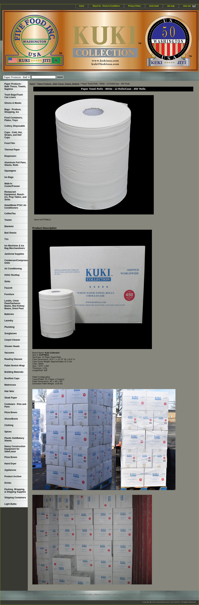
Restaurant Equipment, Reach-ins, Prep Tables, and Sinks (15, 196)
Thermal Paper (12, 149)
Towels (8, 220)
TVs (6, 239)
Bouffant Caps (11, 378)
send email (154, 6)
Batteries (9, 314)
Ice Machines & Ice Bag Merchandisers (14, 247)
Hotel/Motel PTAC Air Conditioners (15, 206)
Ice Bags (8, 177)
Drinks (7, 483)
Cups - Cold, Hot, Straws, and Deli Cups (13, 135)
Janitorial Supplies (14, 254)
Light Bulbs (10, 504)
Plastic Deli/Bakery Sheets (14, 439)
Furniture (9, 294)
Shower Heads (12, 346)
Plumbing (9, 327)
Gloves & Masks (12, 103)
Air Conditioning (13, 268)
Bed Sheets (10, 233)
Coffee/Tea (9, 213)
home (81, 6)
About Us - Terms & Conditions (106, 6)
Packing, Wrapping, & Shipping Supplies (15, 490)
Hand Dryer (10, 463)
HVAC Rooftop (11, 275)
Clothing (8, 425)
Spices (8, 431)
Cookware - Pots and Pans (15, 405)
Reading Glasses (13, 359)
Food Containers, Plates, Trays (13, 119)
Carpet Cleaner (12, 340)
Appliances (10, 470)
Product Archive (12, 476)
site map (171, 6)
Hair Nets (9, 391)
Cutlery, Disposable (14, 126)
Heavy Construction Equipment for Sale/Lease (14, 449)
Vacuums (9, 352)
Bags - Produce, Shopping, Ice (12, 110)
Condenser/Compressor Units (16, 261)
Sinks (7, 281)
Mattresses (10, 385)
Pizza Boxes (10, 412)
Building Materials (13, 372)
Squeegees (10, 170)
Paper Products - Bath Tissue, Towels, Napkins (58, 84)
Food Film (9, 143)
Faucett (8, 288)
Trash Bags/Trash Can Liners (13, 96)
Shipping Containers (15, 497)
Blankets (9, 226)
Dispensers (10, 156)
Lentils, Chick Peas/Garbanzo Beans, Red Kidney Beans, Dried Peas (14, 304)
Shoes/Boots (11, 419)
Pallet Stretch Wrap (14, 365)
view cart (187, 6)
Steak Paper (10, 397)
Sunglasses (10, 333)
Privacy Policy (134, 6)
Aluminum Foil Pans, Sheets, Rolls (15, 163)
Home (32, 84)
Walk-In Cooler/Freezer (12, 184)
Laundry (8, 320)
